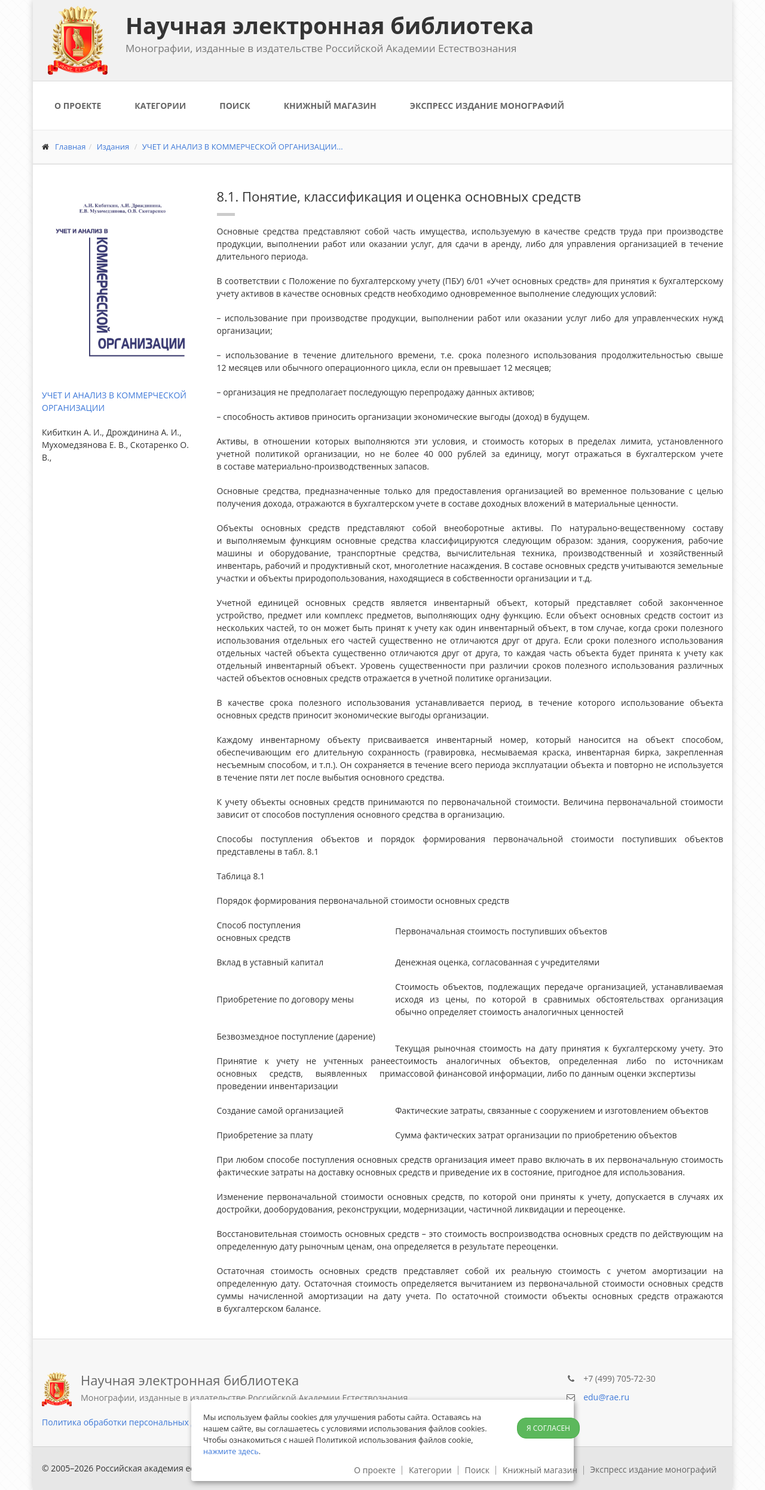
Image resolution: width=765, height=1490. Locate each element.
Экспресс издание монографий (487, 105)
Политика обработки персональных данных (132, 1422)
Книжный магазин (330, 105)
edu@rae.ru (606, 1397)
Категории (160, 105)
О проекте (77, 105)
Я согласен (548, 1428)
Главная (70, 146)
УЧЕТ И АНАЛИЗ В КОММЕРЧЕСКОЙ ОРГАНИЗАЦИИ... (242, 146)
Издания (113, 146)
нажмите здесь (231, 1451)
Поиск (234, 105)
